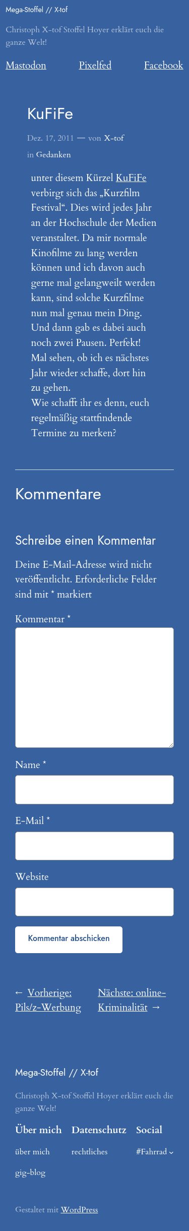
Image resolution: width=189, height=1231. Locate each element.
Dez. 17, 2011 (50, 138)
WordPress (79, 1209)
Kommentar (43, 619)
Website (32, 877)
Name (30, 765)
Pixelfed (95, 65)
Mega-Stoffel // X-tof (37, 10)
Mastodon (26, 65)
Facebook (163, 65)
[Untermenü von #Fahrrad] (171, 1151)
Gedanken (53, 154)
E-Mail (32, 821)
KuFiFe (131, 178)
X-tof (113, 138)
